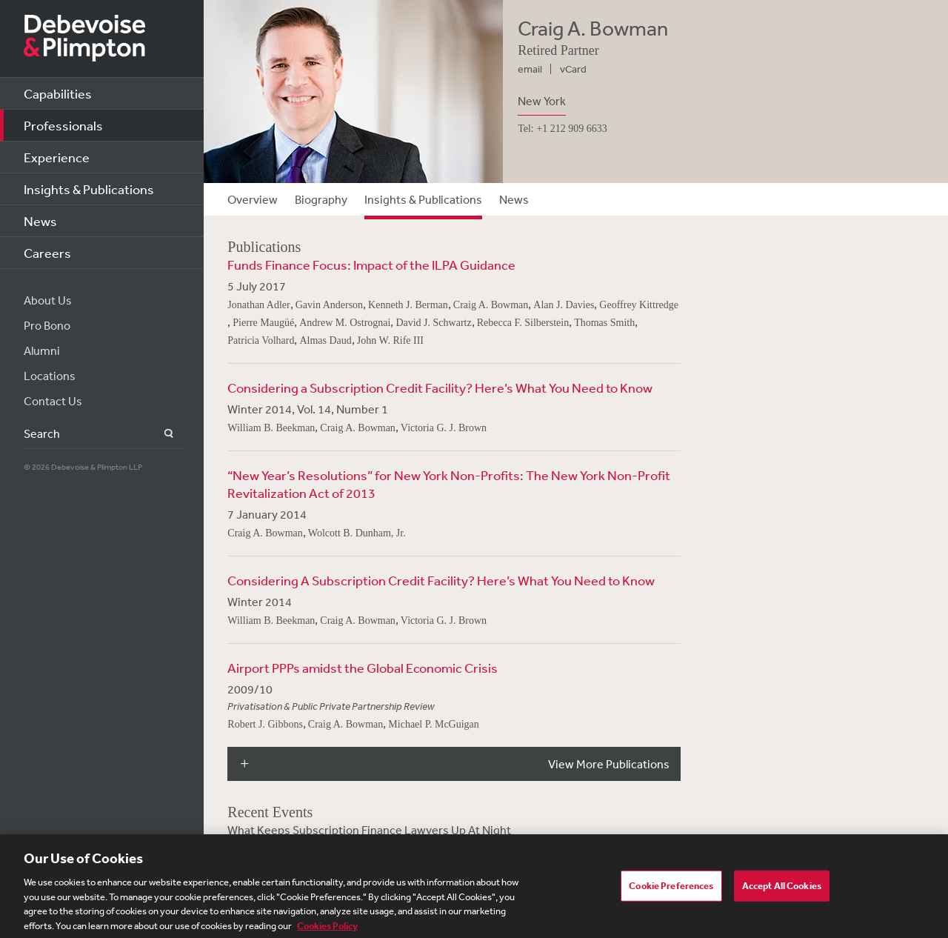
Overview (252, 199)
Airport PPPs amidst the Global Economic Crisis (362, 667)
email (530, 69)
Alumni (42, 350)
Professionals (63, 125)
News (40, 221)
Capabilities (58, 93)
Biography (321, 199)
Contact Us (53, 400)
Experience (57, 157)
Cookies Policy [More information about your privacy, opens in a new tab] (327, 929)
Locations (50, 375)
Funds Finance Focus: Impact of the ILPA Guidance (371, 264)
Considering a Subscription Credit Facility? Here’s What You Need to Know (439, 387)
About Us (48, 300)
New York (542, 100)
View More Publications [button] (609, 763)
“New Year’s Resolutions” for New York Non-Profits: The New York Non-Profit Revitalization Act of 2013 (448, 484)
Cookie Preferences (671, 889)
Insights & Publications (89, 189)
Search (160, 434)
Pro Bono (47, 325)
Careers (47, 253)
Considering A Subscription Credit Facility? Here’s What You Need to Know (441, 580)
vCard (573, 69)
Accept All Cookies (781, 889)
